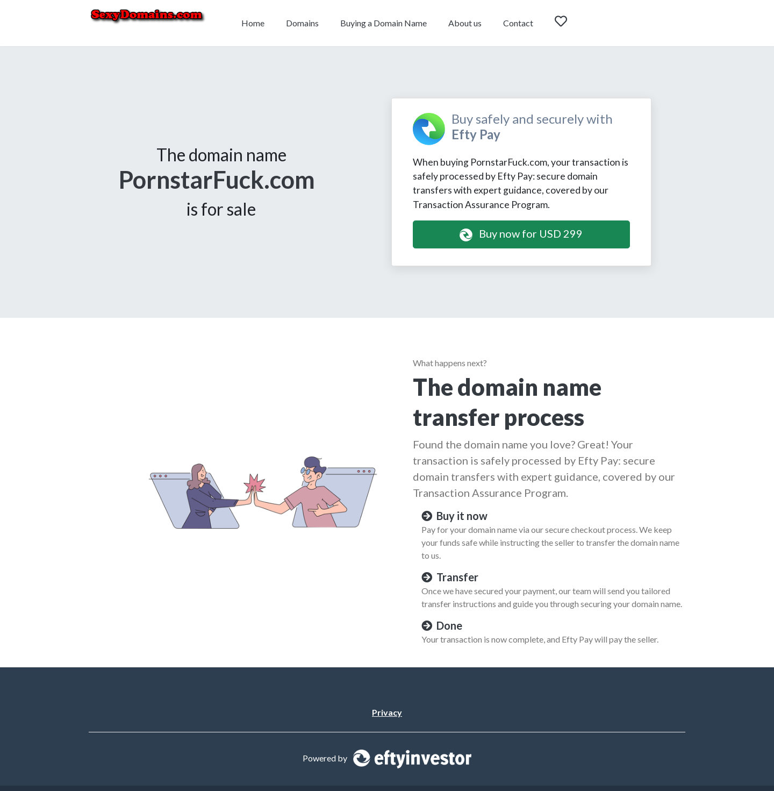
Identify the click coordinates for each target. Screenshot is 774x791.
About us (465, 23)
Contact (518, 23)
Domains (302, 23)
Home (252, 23)
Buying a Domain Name (383, 23)
